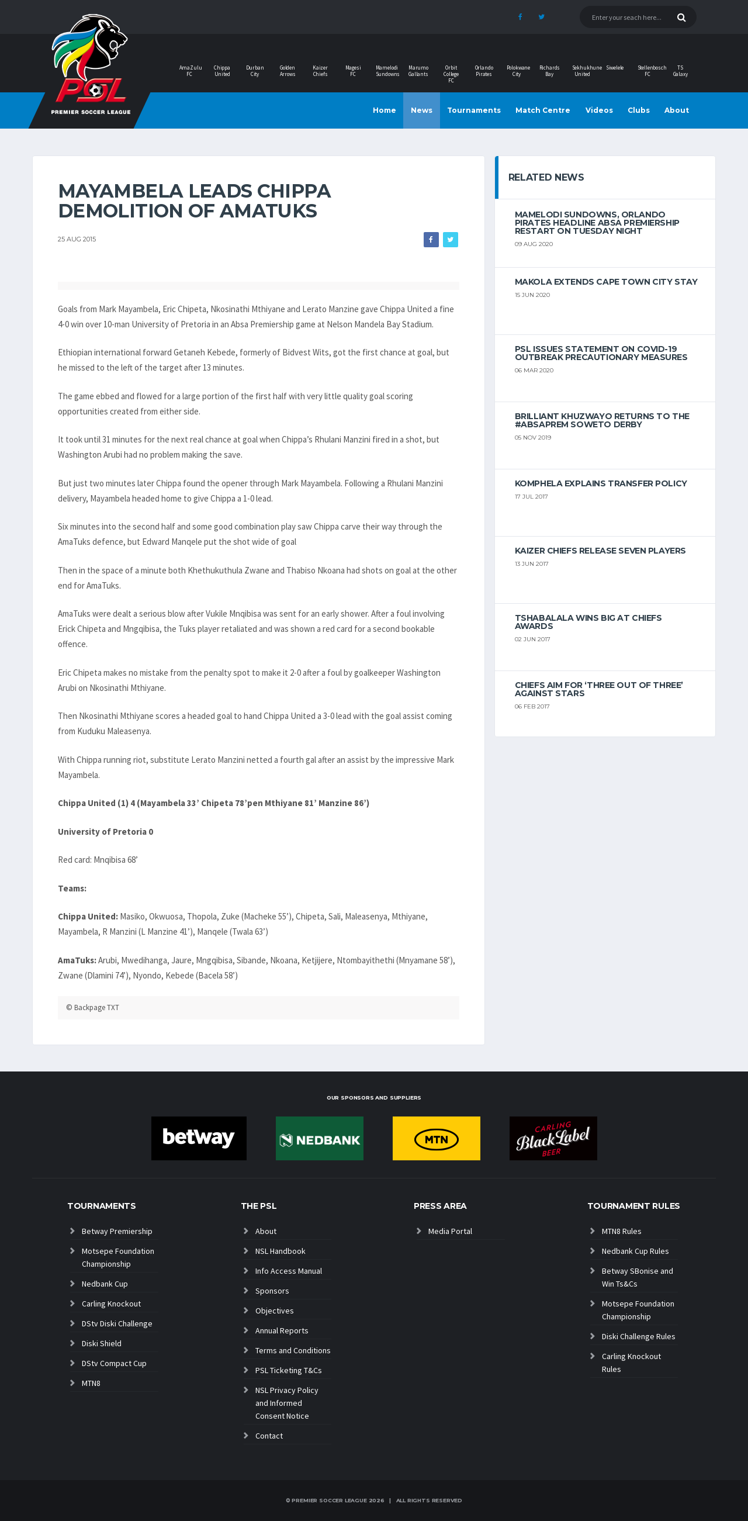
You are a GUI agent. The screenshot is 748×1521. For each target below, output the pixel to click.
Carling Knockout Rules (631, 1362)
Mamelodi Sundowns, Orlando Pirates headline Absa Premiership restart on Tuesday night (597, 222)
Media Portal (450, 1231)
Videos (599, 110)
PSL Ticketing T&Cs (288, 1370)
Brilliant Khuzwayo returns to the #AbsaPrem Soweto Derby (602, 420)
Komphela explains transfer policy (601, 483)
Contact (269, 1435)
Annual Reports (282, 1330)
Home (384, 110)
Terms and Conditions (293, 1350)
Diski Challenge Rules (639, 1336)
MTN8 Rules (622, 1231)
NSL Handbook (280, 1251)
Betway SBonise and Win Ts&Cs (637, 1277)
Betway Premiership (117, 1231)
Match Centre (542, 110)
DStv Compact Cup (114, 1363)
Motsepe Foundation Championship (118, 1257)
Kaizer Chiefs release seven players (600, 550)
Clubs (639, 110)
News (421, 110)
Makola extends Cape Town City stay (606, 281)
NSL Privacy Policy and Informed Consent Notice (286, 1403)
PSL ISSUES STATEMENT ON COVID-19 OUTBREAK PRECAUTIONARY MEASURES (601, 353)
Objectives (274, 1310)
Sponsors (272, 1290)
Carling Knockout (111, 1303)
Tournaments (474, 110)
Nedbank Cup (105, 1283)
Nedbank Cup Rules (635, 1251)
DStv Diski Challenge (117, 1323)
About (676, 110)
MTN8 (91, 1383)
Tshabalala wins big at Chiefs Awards (588, 622)
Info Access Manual (288, 1271)
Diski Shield (102, 1343)
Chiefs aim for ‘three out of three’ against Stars (599, 689)
